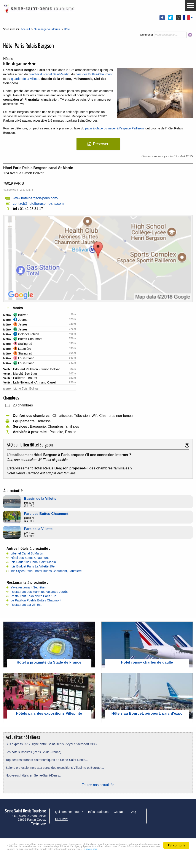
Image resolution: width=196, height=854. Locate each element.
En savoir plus (94, 848)
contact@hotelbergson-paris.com (38, 203)
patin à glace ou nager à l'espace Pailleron (114, 128)
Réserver (100, 144)
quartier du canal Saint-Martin (49, 74)
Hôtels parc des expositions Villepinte (49, 713)
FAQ (133, 812)
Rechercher (146, 34)
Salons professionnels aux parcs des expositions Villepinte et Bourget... (55, 767)
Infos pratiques (98, 812)
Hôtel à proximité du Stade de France (49, 662)
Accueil (25, 29)
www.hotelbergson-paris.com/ (35, 198)
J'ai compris (176, 837)
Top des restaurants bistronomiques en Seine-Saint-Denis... (47, 760)
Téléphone (38, 823)
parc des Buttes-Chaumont (93, 74)
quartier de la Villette (25, 79)
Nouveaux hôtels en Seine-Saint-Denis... (34, 775)
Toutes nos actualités (98, 785)
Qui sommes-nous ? (69, 812)
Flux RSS (61, 819)
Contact (119, 812)
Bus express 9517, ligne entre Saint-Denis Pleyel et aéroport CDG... (52, 744)
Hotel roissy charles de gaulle (147, 662)
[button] (190, 5)
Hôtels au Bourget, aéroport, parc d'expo (147, 713)
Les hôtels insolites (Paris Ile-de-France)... (35, 752)
